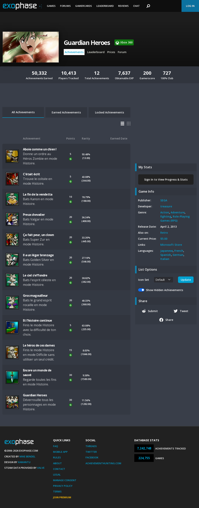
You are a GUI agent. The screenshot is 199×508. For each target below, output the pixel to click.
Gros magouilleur (35, 295)
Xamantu (24, 462)
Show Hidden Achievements (164, 290)
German (178, 255)
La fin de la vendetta (37, 194)
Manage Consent (64, 480)
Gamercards (83, 6)
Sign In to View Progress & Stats (166, 179)
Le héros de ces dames (39, 345)
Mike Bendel (27, 456)
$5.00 (163, 238)
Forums (65, 6)
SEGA (163, 200)
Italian (164, 259)
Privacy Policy (62, 486)
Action (164, 212)
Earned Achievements (66, 112)
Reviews (123, 6)
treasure (166, 206)
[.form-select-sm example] (163, 280)
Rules (57, 457)
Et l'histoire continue (37, 320)
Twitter (91, 452)
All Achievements (23, 112)
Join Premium (62, 497)
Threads (91, 446)
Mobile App (60, 452)
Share (166, 320)
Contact (59, 469)
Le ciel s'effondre (35, 275)
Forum (122, 52)
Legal (57, 474)
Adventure (178, 212)
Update (186, 280)
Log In (190, 6)
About (57, 463)
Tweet (181, 311)
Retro (164, 232)
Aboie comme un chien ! (39, 149)
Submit (150, 311)
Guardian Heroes (87, 42)
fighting (165, 216)
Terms (57, 491)
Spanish (165, 255)
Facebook (92, 457)
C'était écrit (31, 174)
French (178, 251)
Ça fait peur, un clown (38, 235)
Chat (136, 6)
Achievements (74, 52)
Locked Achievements (109, 112)
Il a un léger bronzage (38, 255)
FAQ (55, 446)
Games (51, 6)
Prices (111, 52)
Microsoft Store (171, 245)
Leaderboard (105, 6)
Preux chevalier (34, 214)
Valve (41, 467)
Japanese (166, 251)
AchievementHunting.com (103, 463)
